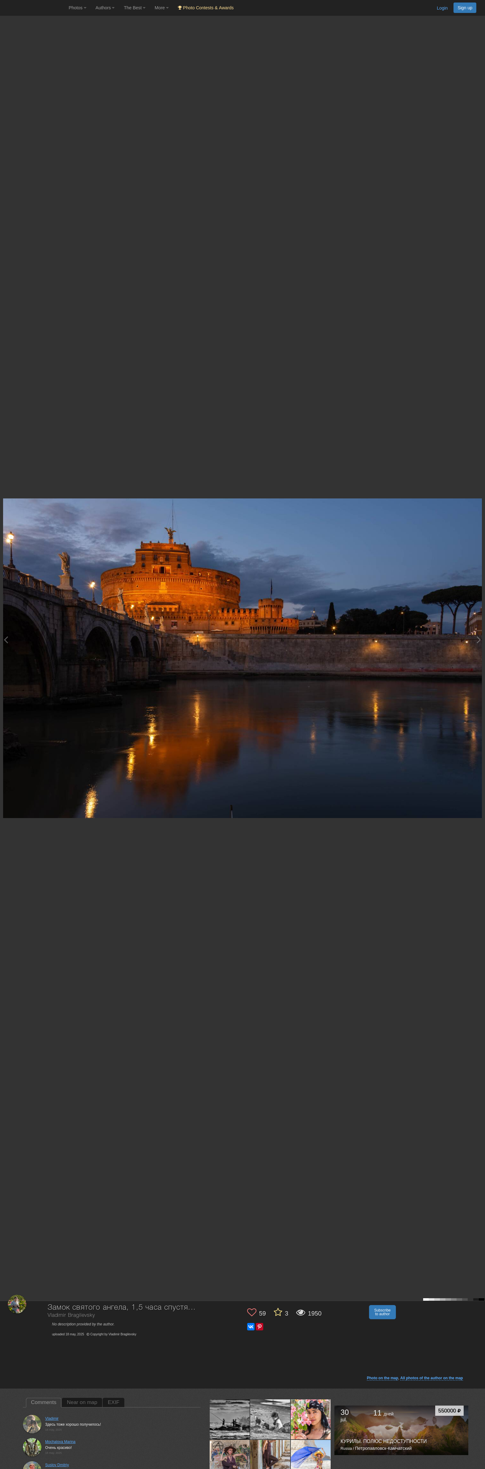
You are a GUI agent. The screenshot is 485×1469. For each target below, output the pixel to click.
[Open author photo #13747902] (230, 1460)
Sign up (464, 8)
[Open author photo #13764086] (230, 1419)
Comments (43, 1402)
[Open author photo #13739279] (311, 1460)
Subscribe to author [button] (382, 1312)
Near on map (82, 1402)
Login (442, 8)
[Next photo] (479, 640)
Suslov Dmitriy (57, 1465)
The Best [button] (134, 8)
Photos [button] (77, 8)
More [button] (162, 8)
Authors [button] (105, 8)
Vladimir (51, 1418)
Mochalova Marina (60, 1442)
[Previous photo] (6, 640)
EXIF (113, 1402)
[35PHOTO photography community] (33, 7)
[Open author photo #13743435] (270, 1460)
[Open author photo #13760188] (270, 1419)
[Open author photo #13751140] (311, 1419)
